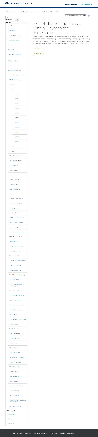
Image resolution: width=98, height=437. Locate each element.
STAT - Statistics (14, 390)
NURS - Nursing (14, 324)
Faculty (9, 65)
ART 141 (17, 132)
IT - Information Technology (17, 275)
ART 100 (17, 94)
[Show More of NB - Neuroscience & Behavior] (9, 318)
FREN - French (14, 227)
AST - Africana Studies (16, 160)
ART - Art (45, 12)
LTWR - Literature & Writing (17, 295)
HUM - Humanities (15, 255)
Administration (11, 30)
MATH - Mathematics (15, 300)
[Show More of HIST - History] (9, 241)
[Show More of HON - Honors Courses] (9, 245)
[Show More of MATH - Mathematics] (9, 299)
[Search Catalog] (15, 17)
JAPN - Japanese (14, 279)
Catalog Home (11, 414)
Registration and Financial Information (14, 55)
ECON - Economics (15, 208)
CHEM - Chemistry (15, 179)
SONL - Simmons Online (16, 376)
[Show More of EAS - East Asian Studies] (9, 155)
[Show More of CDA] (9, 174)
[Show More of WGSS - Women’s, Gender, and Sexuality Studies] (9, 399)
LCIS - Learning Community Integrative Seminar (17, 285)
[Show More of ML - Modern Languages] (9, 309)
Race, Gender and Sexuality (17, 357)
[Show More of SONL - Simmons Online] (9, 376)
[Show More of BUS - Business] (9, 169)
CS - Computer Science (16, 203)
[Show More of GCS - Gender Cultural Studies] (9, 231)
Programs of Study (13, 60)
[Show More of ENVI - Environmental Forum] (9, 217)
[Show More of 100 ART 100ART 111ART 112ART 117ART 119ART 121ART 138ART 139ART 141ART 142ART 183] (11, 88)
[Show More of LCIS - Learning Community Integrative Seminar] (9, 284)
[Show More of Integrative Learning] (9, 269)
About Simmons (12, 26)
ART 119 (17, 113)
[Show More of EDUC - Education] (9, 212)
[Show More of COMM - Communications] (9, 198)
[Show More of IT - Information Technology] (9, 274)
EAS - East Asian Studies (16, 156)
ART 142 (17, 137)
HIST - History (14, 241)
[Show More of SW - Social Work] (9, 395)
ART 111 (17, 98)
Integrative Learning (15, 270)
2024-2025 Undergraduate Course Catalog (15, 12)
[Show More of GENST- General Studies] (9, 236)
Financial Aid (11, 49)
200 (13, 146)
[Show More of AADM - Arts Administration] (9, 74)
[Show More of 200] (11, 146)
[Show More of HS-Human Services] (9, 250)
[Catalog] (74, 15)
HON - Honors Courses (16, 246)
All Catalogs (11, 423)
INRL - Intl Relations (15, 265)
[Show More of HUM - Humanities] (9, 255)
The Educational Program (14, 35)
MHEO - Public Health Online (17, 305)
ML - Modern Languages (16, 309)
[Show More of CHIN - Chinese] (9, 184)
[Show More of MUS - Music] (9, 314)
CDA (11, 175)
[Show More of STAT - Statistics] (9, 390)
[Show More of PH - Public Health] (9, 338)
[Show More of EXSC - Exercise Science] (9, 222)
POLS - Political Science (16, 348)
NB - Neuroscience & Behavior (18, 319)
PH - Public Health (15, 338)
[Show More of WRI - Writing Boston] (9, 406)
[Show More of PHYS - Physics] (9, 342)
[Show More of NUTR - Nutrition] (9, 328)
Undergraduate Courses (34, 12)
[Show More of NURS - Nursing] (9, 323)
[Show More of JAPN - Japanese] (9, 279)
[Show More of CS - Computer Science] (9, 203)
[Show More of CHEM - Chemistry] (9, 179)
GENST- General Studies (16, 237)
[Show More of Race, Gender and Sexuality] (9, 357)
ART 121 (17, 118)
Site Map (10, 419)
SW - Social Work (14, 395)
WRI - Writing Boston (15, 406)
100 (51, 12)
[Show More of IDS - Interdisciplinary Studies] (9, 260)
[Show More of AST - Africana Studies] (9, 160)
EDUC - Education (14, 213)
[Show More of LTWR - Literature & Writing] (9, 295)
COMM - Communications (16, 198)
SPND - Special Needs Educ (17, 386)
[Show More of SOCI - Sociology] (9, 371)
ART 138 (17, 122)
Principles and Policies (13, 40)
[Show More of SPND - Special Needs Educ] (9, 385)
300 (13, 151)
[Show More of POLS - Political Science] (9, 347)
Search (16, 19)
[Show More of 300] (11, 150)
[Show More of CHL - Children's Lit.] (9, 188)
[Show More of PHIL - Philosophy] (9, 333)
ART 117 (17, 108)
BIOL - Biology (14, 165)
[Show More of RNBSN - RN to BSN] (9, 361)
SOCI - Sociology (14, 371)
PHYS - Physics (14, 343)
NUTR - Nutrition (14, 329)
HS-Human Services (15, 251)
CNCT (11, 194)
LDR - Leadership (14, 290)
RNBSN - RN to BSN (15, 362)
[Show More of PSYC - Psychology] (9, 352)
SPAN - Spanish (14, 381)
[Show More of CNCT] (9, 193)
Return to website (87, 4)
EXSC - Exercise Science (16, 222)
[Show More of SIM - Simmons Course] (9, 366)
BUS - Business (14, 170)
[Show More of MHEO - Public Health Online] (9, 304)
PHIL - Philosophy (15, 333)
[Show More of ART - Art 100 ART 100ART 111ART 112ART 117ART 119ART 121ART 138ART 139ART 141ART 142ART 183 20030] (9, 84)
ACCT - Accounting (15, 79)
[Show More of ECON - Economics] (9, 207)
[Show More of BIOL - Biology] (9, 165)
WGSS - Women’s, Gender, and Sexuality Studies (18, 400)
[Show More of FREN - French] (9, 226)
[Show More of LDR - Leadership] (9, 290)
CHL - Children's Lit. (15, 189)
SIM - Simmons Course (16, 367)
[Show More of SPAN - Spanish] (9, 380)
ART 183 (17, 141)
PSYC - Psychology (15, 352)
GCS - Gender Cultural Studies (18, 232)
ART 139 (17, 127)
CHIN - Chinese (14, 184)
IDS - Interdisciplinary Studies (18, 260)
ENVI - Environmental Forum (17, 217)
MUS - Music (13, 314)
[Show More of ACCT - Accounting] (9, 79)
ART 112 (17, 103)
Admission (10, 45)
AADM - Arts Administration (17, 75)
